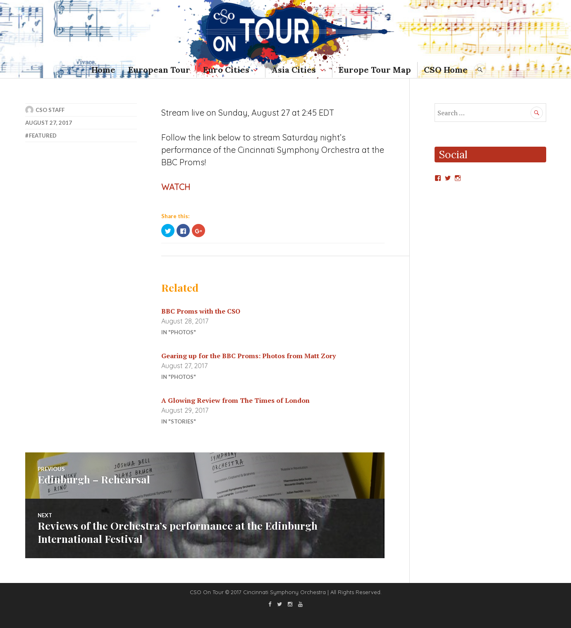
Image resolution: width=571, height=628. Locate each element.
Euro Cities (226, 69)
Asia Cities (294, 69)
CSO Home (446, 69)
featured (43, 135)
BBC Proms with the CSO (200, 311)
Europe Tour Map (375, 69)
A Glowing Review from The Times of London (235, 400)
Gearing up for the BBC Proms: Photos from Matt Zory (248, 355)
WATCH (175, 187)
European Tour (159, 69)
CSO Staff (50, 110)
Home (103, 69)
